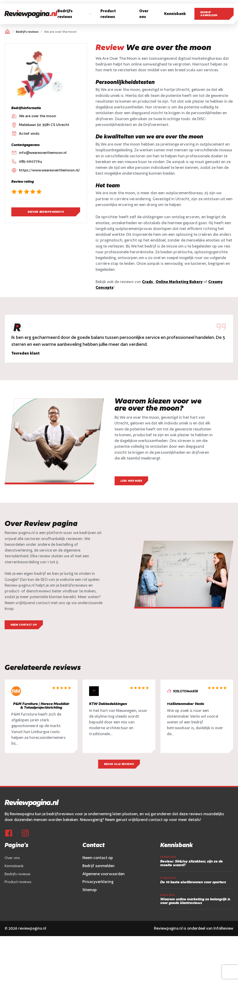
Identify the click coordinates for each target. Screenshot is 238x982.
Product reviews (18, 881)
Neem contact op (97, 857)
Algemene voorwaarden (103, 874)
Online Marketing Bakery (179, 281)
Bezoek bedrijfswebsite (46, 211)
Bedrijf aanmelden (208, 14)
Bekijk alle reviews (119, 764)
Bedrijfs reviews (27, 31)
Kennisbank (14, 865)
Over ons (12, 857)
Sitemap (89, 889)
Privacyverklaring (97, 881)
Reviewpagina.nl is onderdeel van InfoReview (193, 928)
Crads (148, 281)
